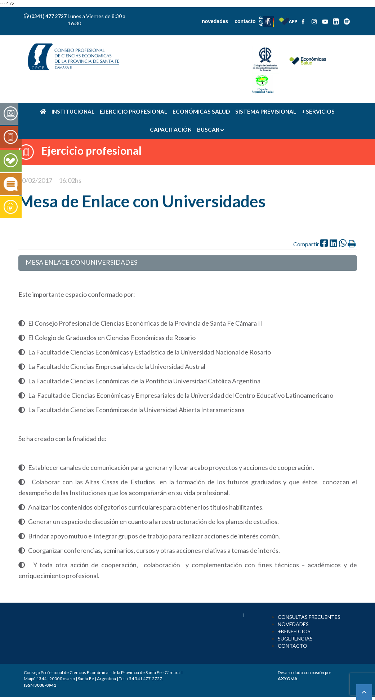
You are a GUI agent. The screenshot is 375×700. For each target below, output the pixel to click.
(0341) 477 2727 (49, 16)
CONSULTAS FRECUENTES (309, 617)
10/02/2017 (35, 180)
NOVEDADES (293, 624)
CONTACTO (292, 646)
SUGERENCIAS (295, 638)
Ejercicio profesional (91, 150)
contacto (245, 21)
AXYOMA (288, 678)
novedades (215, 21)
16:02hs (70, 180)
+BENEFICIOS (294, 631)
